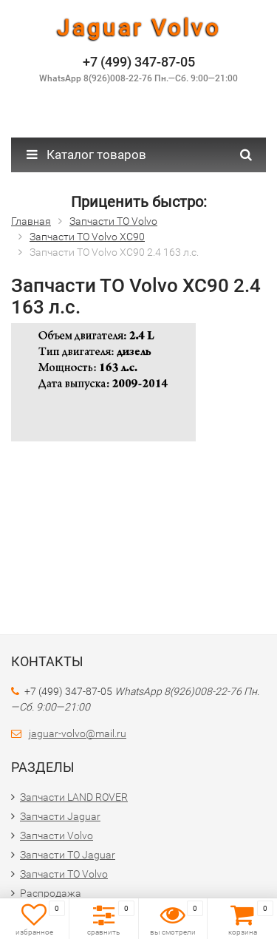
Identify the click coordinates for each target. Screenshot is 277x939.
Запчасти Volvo (56, 835)
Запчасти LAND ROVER (74, 797)
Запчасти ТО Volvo (64, 874)
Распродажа (50, 893)
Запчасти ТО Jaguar (67, 855)
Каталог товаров (86, 154)
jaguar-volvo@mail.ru (77, 733)
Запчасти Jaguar (60, 816)
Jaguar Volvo (139, 28)
